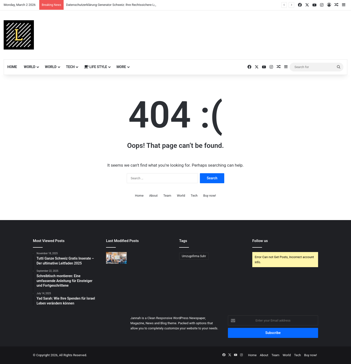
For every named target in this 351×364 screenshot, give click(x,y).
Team (167, 195)
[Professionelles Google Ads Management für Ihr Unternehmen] (116, 258)
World (30, 67)
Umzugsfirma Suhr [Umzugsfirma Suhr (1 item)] (194, 256)
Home (12, 67)
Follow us (260, 241)
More (121, 67)
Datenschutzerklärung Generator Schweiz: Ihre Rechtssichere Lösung (114, 5)
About (153, 195)
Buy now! (209, 195)
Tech (70, 67)
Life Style (95, 67)
